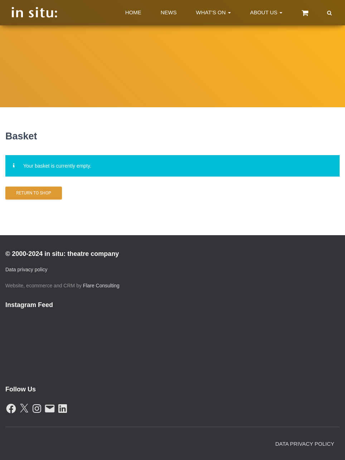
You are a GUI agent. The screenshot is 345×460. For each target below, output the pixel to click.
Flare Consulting (101, 285)
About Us (266, 12)
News (169, 12)
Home (133, 12)
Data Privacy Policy (304, 444)
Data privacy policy (26, 269)
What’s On (213, 12)
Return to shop (33, 193)
